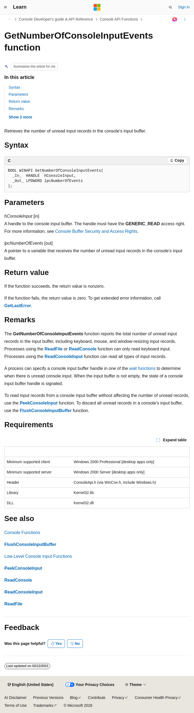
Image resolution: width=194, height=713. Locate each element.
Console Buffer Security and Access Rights (96, 231)
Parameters (18, 94)
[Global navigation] (5, 7)
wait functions (142, 368)
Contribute (97, 697)
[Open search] (170, 7)
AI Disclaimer (15, 697)
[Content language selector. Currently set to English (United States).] (30, 685)
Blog (74, 697)
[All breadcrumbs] (9, 19)
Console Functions (22, 532)
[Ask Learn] (175, 19)
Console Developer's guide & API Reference (56, 19)
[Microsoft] (97, 7)
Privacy (118, 697)
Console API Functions (119, 19)
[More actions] (185, 19)
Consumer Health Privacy (156, 697)
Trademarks (43, 705)
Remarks (16, 109)
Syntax (14, 87)
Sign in (184, 7)
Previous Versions (48, 697)
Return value (19, 101)
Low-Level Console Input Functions (38, 556)
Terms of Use (15, 705)
